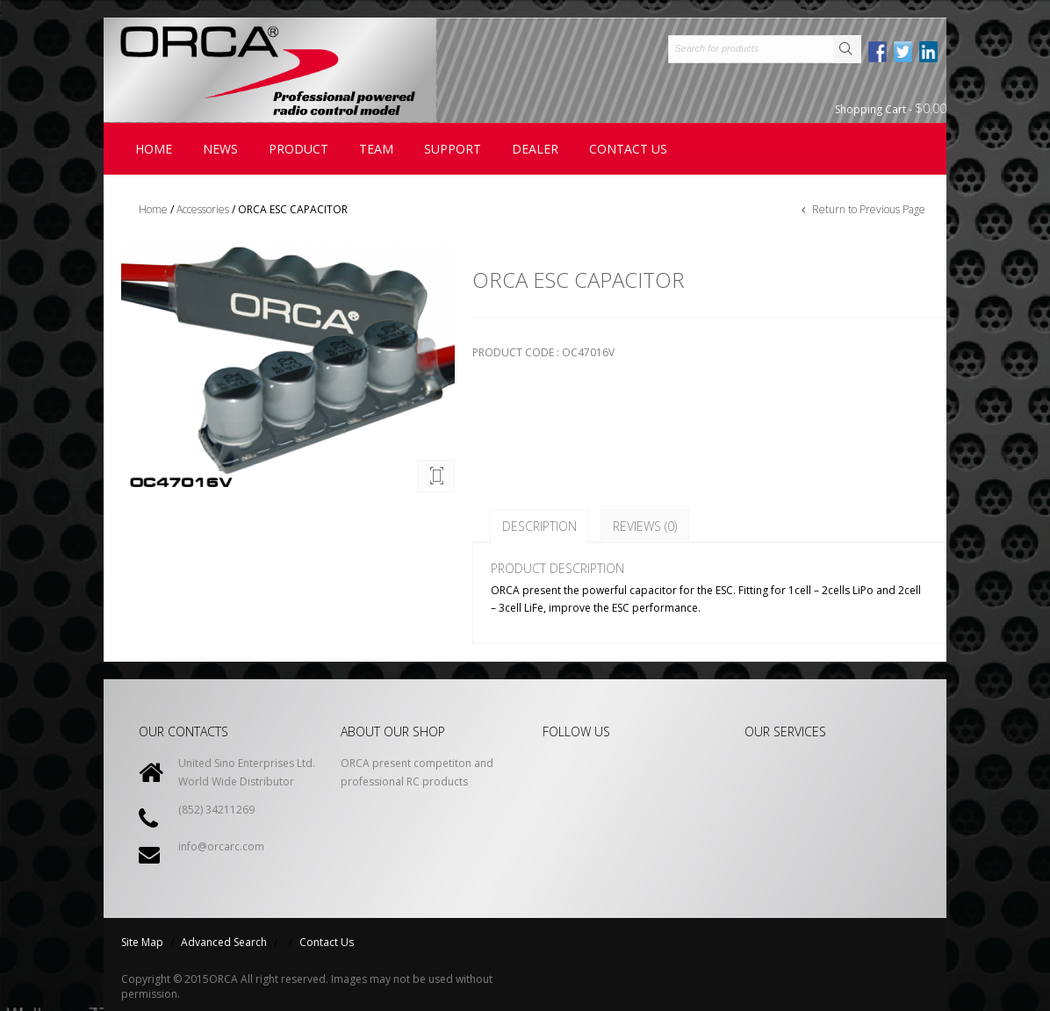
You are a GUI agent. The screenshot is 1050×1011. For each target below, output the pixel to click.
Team (376, 148)
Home (153, 148)
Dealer (535, 148)
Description (539, 526)
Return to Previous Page (867, 209)
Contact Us (326, 942)
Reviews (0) (645, 526)
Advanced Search (224, 942)
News (220, 148)
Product (298, 148)
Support (452, 148)
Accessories (202, 209)
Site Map (142, 942)
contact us (628, 148)
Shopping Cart (890, 108)
